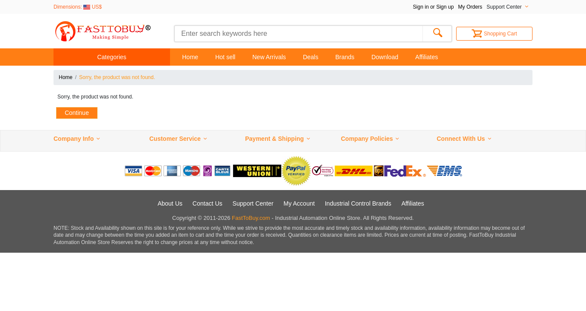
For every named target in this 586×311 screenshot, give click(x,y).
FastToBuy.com (251, 218)
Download (385, 57)
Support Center (253, 203)
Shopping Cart (494, 33)
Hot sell (225, 57)
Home (190, 57)
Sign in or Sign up (433, 7)
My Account (299, 203)
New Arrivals (269, 57)
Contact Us (207, 203)
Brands (344, 57)
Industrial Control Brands (358, 203)
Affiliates (426, 57)
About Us (170, 203)
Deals (310, 57)
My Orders (470, 7)
